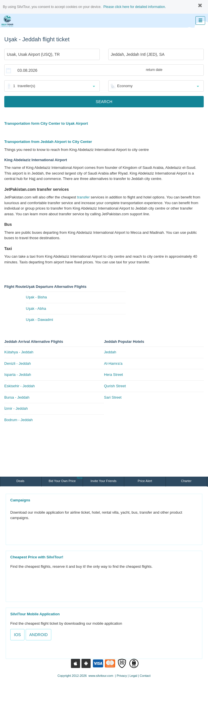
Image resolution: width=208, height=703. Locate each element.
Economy (124, 86)
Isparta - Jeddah (17, 374)
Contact (145, 675)
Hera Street (113, 374)
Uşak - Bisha (36, 297)
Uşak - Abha (36, 308)
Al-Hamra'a (113, 363)
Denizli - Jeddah (17, 363)
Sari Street (112, 397)
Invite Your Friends (104, 481)
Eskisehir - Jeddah (19, 386)
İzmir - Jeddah (16, 408)
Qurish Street (115, 386)
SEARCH (104, 101)
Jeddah (110, 352)
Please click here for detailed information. (134, 7)
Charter (186, 481)
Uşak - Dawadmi (39, 319)
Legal (133, 675)
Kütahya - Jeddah (18, 352)
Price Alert (145, 481)
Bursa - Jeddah (16, 397)
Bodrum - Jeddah (18, 420)
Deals (20, 481)
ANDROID (38, 634)
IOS (17, 634)
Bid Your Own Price (66, 480)
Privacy (122, 675)
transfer (83, 197)
